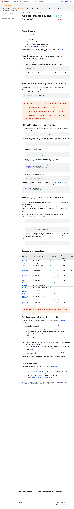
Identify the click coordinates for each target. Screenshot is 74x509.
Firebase (23, 12)
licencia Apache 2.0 (38, 382)
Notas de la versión (60, 500)
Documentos (29, 12)
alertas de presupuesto (37, 371)
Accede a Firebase (29, 46)
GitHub (20, 502)
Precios (41, 1)
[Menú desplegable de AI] (28, 8)
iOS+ (24, 23)
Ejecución (25, 1)
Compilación (16, 1)
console (48, 342)
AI (25, 8)
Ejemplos (59, 8)
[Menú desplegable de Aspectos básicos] (22, 8)
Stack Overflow (59, 496)
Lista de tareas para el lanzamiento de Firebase (43, 377)
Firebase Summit (41, 496)
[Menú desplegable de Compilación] (20, 1)
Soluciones (34, 1)
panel (38, 373)
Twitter (39, 498)
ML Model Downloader (27, 293)
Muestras (21, 498)
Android (30, 23)
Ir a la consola (68, 1)
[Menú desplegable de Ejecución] (29, 1)
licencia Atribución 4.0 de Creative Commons (60, 381)
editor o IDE (32, 34)
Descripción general (6, 8)
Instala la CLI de (40, 62)
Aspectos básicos (37, 12)
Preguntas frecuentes (60, 502)
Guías (20, 493)
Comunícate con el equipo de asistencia (64, 493)
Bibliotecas (21, 500)
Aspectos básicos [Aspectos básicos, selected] (17, 8)
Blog (62, 1)
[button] (8, 10)
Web (37, 23)
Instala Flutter (28, 37)
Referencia (51, 8)
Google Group (59, 498)
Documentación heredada (61, 504)
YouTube (39, 500)
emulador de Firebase (58, 182)
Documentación (6, 5)
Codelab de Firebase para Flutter (49, 366)
